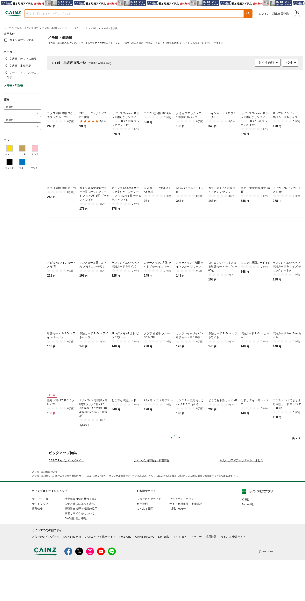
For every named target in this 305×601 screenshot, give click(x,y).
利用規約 (142, 544)
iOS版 (245, 540)
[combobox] (131, 13)
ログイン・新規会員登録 (274, 13)
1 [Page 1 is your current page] (172, 438)
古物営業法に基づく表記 (80, 544)
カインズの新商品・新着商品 (151, 501)
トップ (7, 28)
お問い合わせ (177, 549)
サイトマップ (40, 544)
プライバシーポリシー (183, 539)
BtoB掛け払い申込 (76, 559)
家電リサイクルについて (80, 554)
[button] (248, 13)
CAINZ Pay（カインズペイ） (66, 501)
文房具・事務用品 (51, 28)
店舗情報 (37, 549)
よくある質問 (145, 549)
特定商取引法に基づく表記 (81, 539)
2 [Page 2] (179, 438)
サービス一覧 (40, 539)
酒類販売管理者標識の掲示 (81, 549)
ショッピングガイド (149, 539)
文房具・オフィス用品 (26, 28)
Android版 (248, 545)
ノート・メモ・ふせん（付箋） (81, 28)
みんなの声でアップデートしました (241, 501)
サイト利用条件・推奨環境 (185, 544)
